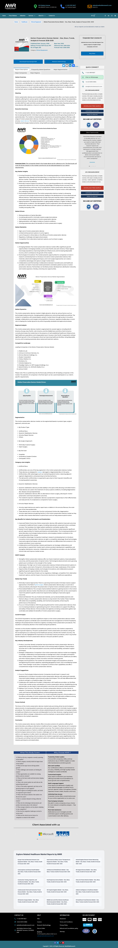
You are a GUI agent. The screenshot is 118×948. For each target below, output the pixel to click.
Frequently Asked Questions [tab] (40, 69)
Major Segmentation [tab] (60, 69)
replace (40, 472)
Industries (22, 15)
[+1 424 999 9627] (62, 6)
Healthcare (24, 22)
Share (75, 65)
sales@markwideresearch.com (102, 5)
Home (4, 15)
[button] (26, 39)
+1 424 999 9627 (70, 5)
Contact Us (52, 15)
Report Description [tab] (21, 69)
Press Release (13, 15)
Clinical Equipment (36, 22)
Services (32, 15)
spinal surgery (39, 585)
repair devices (25, 121)
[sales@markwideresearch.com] (90, 6)
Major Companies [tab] (21, 73)
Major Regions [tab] (35, 73)
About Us (42, 15)
